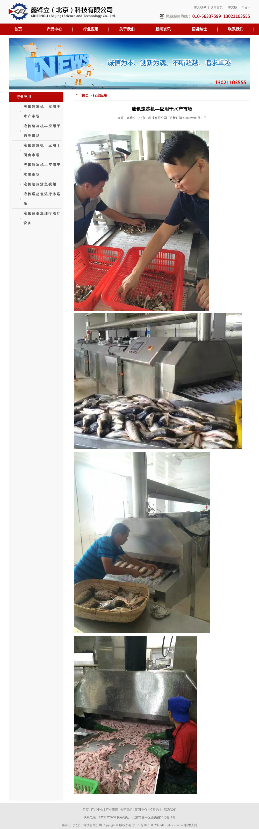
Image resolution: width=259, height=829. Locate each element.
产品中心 (97, 809)
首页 (86, 809)
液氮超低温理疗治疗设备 (42, 218)
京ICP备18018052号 (145, 825)
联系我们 (170, 809)
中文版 (232, 7)
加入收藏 (200, 7)
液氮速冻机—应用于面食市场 (42, 150)
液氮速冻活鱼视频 (40, 184)
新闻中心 (141, 809)
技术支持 (191, 825)
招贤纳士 (155, 809)
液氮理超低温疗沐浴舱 (42, 199)
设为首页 (216, 7)
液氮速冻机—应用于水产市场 (42, 111)
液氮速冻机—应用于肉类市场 (42, 131)
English (246, 7)
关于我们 (126, 809)
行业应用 (112, 809)
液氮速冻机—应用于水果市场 (42, 169)
